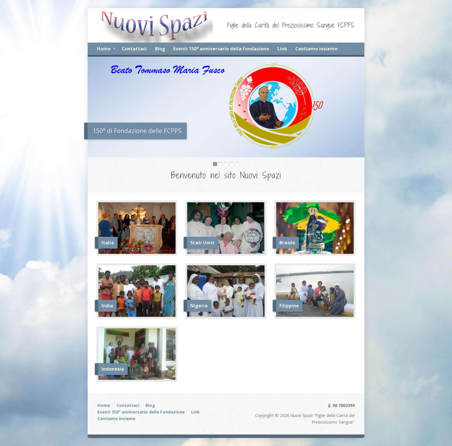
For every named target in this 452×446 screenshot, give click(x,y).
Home (106, 49)
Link (282, 48)
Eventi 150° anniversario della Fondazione (221, 48)
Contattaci (134, 48)
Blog (160, 48)
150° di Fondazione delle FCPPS (137, 131)
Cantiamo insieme (316, 48)
